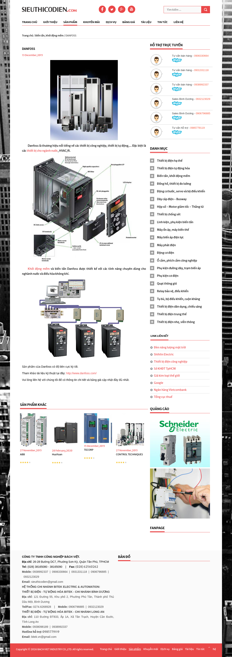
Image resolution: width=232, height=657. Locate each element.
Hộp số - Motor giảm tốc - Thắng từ (180, 207)
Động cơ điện (165, 253)
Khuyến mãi (91, 22)
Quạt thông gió (167, 283)
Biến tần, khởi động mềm (49, 35)
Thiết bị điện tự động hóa (173, 168)
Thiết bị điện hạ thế (169, 160)
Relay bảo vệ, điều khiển (173, 291)
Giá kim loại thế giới (167, 375)
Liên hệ (179, 22)
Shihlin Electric (164, 354)
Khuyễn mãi (150, 649)
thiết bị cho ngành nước (42, 150)
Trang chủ (29, 22)
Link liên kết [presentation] (159, 336)
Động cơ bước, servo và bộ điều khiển (181, 191)
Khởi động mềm (39, 269)
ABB (22, 454)
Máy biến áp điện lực (170, 237)
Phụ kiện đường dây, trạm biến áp (179, 268)
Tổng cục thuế (163, 397)
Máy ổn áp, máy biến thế (173, 230)
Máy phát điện (166, 245)
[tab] (180, 160)
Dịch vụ (111, 22)
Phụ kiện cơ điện (167, 276)
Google (158, 383)
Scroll (209, 647)
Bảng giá (128, 22)
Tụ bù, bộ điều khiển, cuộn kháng (178, 299)
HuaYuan (57, 454)
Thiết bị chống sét (169, 214)
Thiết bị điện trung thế (172, 314)
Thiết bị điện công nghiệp (170, 361)
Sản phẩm (70, 22)
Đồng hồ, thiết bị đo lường (174, 184)
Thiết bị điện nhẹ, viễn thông (176, 322)
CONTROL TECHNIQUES (129, 454)
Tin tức (162, 22)
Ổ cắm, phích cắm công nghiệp (177, 260)
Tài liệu (146, 22)
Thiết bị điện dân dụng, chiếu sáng (179, 306)
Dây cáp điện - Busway (172, 199)
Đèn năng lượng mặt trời (170, 347)
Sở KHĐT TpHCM (165, 368)
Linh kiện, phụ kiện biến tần (175, 222)
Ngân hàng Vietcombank (170, 390)
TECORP (88, 449)
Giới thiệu (50, 22)
